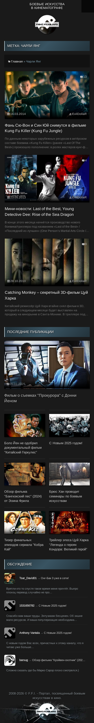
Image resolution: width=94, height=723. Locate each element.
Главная (17, 61)
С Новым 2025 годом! (52, 605)
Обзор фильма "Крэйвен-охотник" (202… (58, 660)
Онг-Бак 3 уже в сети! (55, 578)
